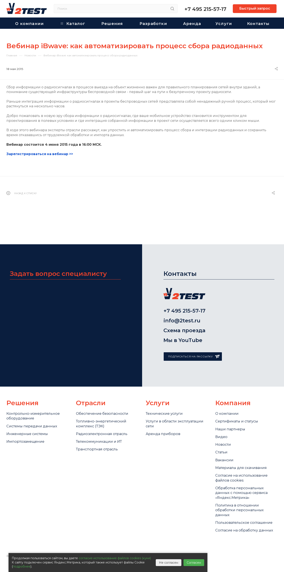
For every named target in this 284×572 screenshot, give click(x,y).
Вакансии (225, 450)
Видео (221, 423)
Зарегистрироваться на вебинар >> (40, 154)
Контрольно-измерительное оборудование (34, 400)
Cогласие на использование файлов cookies (243, 470)
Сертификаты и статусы (239, 406)
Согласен (194, 563)
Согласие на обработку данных (238, 538)
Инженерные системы (28, 420)
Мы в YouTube (182, 324)
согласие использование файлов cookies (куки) (115, 558)
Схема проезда (184, 312)
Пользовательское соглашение (233, 523)
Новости (223, 432)
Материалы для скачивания (243, 459)
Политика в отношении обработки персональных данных (240, 506)
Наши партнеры (231, 415)
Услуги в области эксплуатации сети (165, 409)
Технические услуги (166, 397)
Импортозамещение (26, 429)
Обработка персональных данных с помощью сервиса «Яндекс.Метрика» (243, 487)
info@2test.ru (181, 301)
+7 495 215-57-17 (205, 9)
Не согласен (168, 563)
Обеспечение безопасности (104, 397)
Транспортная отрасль (99, 437)
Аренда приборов (164, 420)
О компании (227, 397)
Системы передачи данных (33, 411)
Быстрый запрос (254, 8)
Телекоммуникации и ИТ (100, 429)
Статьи (222, 441)
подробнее (22, 566)
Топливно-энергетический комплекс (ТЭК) (102, 409)
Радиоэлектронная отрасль (104, 420)
